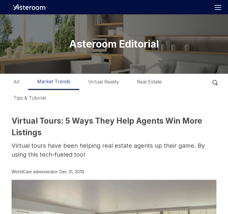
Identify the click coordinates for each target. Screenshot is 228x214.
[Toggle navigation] (218, 7)
